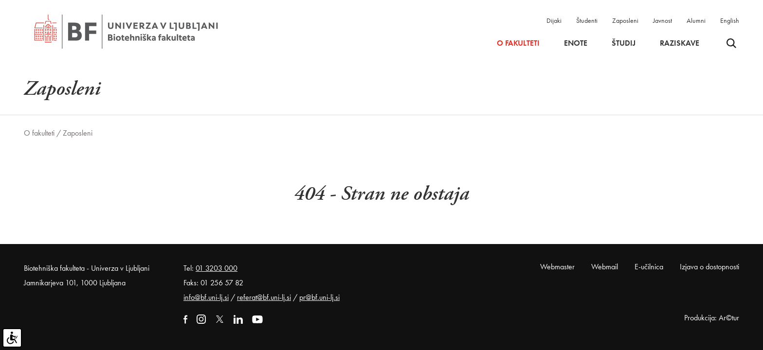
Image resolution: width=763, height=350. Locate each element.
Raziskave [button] (679, 43)
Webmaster (557, 267)
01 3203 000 (216, 268)
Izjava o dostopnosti (709, 267)
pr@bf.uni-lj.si (319, 297)
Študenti (587, 20)
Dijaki (554, 20)
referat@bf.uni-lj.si (264, 297)
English (729, 20)
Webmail (604, 267)
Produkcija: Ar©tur (711, 318)
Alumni (696, 20)
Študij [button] (624, 43)
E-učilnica (649, 267)
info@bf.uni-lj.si (206, 297)
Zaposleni (625, 20)
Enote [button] (575, 43)
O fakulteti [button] (518, 43)
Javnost (662, 20)
